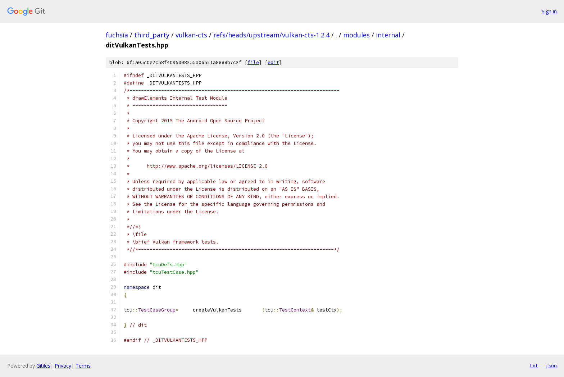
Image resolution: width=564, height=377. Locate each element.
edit (273, 62)
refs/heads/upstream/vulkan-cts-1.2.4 (271, 35)
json (551, 365)
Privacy (63, 365)
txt (533, 365)
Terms (83, 365)
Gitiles (43, 365)
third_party (151, 35)
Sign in (549, 11)
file (253, 62)
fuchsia (117, 35)
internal (388, 35)
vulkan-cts (191, 35)
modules (356, 35)
